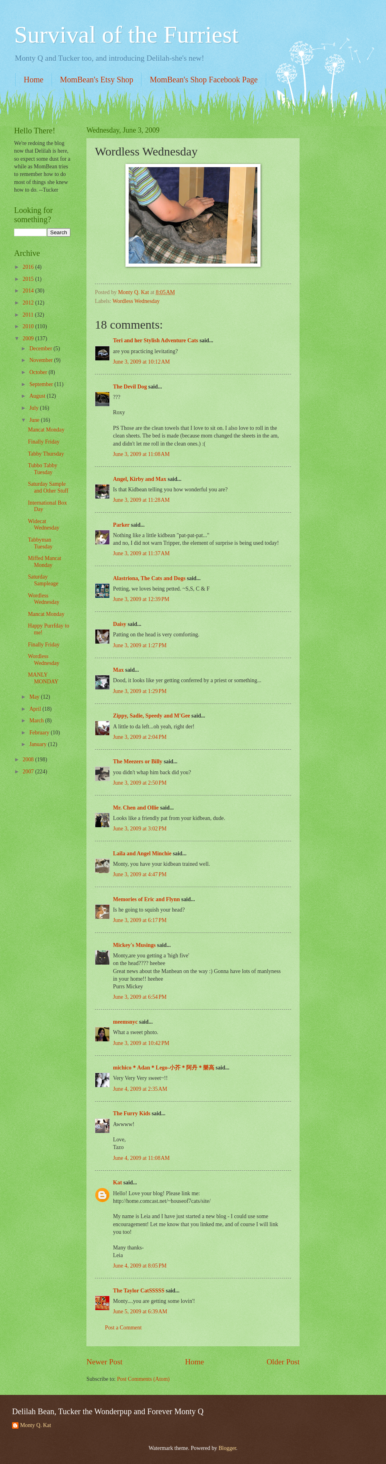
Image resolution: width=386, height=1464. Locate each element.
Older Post (283, 1362)
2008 (29, 760)
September (41, 384)
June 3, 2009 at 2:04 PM (139, 737)
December (41, 349)
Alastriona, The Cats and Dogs (150, 578)
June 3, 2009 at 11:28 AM (141, 500)
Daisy (119, 624)
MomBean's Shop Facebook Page (204, 79)
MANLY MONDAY (43, 678)
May (35, 697)
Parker (121, 525)
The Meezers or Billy (137, 762)
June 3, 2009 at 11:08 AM (141, 454)
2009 (29, 338)
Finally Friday (44, 442)
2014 (29, 291)
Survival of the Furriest (126, 34)
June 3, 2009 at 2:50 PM (139, 783)
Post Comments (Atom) (143, 1379)
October (39, 372)
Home (33, 79)
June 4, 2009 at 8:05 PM (139, 1266)
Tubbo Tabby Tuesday (42, 468)
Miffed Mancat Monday (44, 561)
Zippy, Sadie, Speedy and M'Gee (151, 716)
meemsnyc (125, 1022)
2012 (29, 303)
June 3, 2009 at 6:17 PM (139, 920)
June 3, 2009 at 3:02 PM (139, 829)
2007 (29, 772)
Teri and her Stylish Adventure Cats (156, 340)
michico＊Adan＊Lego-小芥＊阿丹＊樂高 (163, 1068)
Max (118, 670)
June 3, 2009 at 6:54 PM (139, 997)
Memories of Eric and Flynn (146, 899)
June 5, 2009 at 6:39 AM (140, 1312)
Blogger (227, 1448)
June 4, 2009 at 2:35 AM (140, 1089)
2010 (29, 326)
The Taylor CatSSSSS (138, 1291)
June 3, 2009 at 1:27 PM (139, 645)
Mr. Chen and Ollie (136, 808)
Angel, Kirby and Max (139, 479)
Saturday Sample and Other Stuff (48, 487)
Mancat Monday (46, 430)
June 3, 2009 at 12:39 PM (141, 599)
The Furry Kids (131, 1113)
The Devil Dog (130, 387)
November (41, 360)
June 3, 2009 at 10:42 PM (141, 1043)
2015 (29, 279)
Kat (117, 1183)
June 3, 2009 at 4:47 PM (139, 874)
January (38, 744)
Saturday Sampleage (43, 580)
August (38, 396)
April (36, 709)
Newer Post (104, 1362)
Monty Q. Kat (35, 1425)
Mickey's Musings (134, 945)
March (37, 721)
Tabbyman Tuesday (40, 543)
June (35, 420)
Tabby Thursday (46, 454)
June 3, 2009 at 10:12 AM (141, 362)
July (34, 408)
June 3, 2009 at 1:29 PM (139, 691)
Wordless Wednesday (136, 301)
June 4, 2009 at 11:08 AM (141, 1158)
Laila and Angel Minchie (142, 854)
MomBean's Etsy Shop (96, 79)
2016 (29, 267)
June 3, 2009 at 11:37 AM (141, 553)
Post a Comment (123, 1328)
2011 (29, 315)
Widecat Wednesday (43, 524)
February (40, 733)
